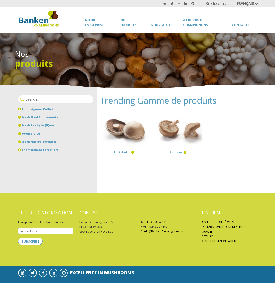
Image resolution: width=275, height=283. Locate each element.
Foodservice (29, 133)
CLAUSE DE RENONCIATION (219, 241)
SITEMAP (207, 236)
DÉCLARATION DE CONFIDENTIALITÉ (224, 227)
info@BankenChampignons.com (164, 231)
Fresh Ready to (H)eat (36, 125)
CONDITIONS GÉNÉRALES (218, 222)
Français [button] (246, 3)
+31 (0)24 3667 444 (155, 222)
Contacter (241, 25)
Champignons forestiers (38, 150)
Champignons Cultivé (36, 109)
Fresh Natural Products (37, 142)
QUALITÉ (207, 231)
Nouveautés (162, 25)
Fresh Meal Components (38, 117)
